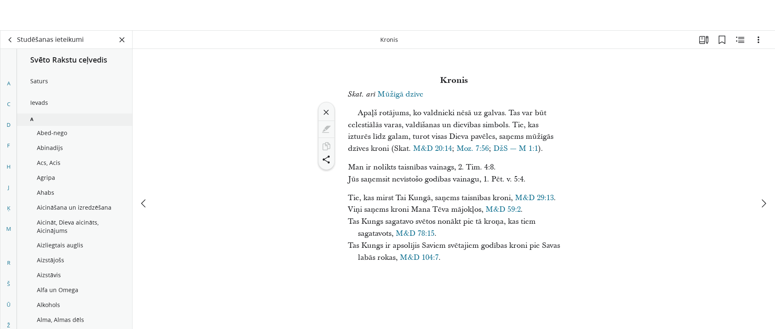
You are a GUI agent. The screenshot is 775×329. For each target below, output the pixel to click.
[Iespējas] (758, 40)
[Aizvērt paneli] (122, 39)
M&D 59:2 (503, 209)
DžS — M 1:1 (515, 148)
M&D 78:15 (415, 233)
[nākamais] (763, 172)
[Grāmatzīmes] (722, 40)
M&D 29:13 (534, 198)
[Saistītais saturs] (740, 40)
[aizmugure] (10, 39)
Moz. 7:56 (472, 148)
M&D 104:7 (419, 257)
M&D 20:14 (432, 148)
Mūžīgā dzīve (400, 94)
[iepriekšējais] (144, 172)
